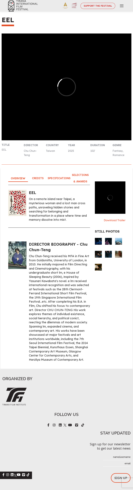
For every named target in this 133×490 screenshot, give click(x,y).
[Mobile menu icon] (121, 6)
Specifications (59, 178)
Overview (18, 178)
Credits (38, 178)
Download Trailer (114, 220)
